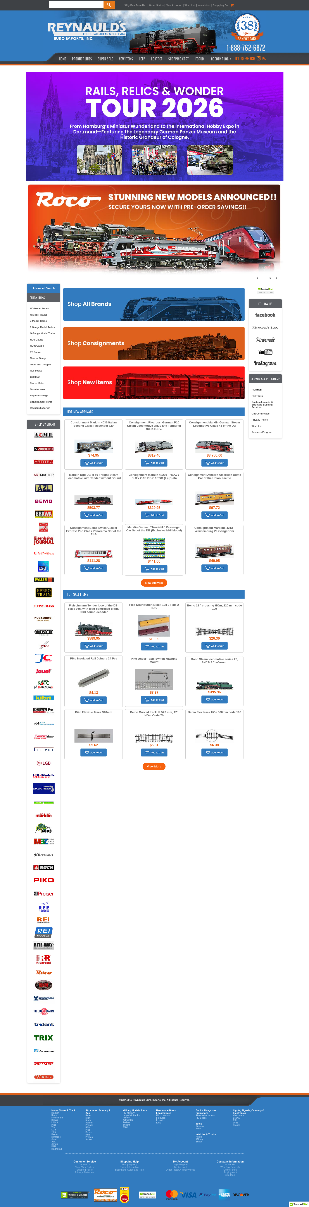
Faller (88, 1115)
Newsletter (204, 5)
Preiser (89, 1125)
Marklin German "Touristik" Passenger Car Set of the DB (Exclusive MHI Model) (154, 529)
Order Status (156, 5)
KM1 (54, 1146)
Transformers (37, 389)
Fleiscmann (58, 1117)
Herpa (199, 1137)
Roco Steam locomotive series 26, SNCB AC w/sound (214, 660)
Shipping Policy (84, 1169)
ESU (235, 1120)
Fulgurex (160, 1118)
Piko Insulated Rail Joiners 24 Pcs (93, 658)
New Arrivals (154, 582)
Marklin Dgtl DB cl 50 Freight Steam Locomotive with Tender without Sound (94, 476)
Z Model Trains (38, 321)
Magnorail (57, 1149)
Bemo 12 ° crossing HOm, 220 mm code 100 (214, 607)
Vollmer (89, 1122)
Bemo (55, 1134)
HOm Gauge (37, 345)
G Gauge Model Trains (42, 333)
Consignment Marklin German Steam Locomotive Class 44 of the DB (214, 424)
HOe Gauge (36, 339)
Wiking (199, 1139)
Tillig (54, 1132)
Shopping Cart (224, 5)
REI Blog (257, 389)
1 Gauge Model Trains (42, 327)
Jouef (54, 1139)
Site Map (230, 1175)
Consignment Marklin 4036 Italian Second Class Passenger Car (94, 424)
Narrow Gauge (38, 358)
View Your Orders (84, 1167)
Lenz (235, 1122)
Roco (54, 1115)
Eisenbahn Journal (205, 1115)
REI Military (129, 1113)
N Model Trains (38, 314)
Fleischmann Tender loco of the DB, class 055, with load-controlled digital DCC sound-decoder (93, 609)
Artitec (88, 1139)
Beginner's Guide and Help (129, 1169)
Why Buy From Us (135, 5)
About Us (230, 1164)
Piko (54, 1125)
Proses (89, 1137)
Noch (88, 1120)
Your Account (174, 5)
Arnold (55, 1144)
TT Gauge (35, 352)
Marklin (55, 1113)
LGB (54, 1129)
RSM (87, 1127)
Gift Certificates (260, 413)
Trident (126, 1125)
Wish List (190, 5)
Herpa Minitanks (131, 1115)
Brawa (55, 1120)
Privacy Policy (260, 419)
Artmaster (128, 1120)
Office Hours (230, 1169)
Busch (88, 1132)
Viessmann (239, 1115)
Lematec (160, 1120)
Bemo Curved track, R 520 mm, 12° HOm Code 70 (154, 714)
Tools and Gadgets (40, 364)
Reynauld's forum (40, 408)
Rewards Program (262, 432)
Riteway (200, 1126)
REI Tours (257, 396)
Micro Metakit (163, 1115)
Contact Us (84, 1164)
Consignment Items (41, 402)
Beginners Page (39, 395)
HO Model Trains (39, 308)
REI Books (36, 370)
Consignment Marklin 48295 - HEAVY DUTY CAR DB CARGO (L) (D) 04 (154, 476)
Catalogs (35, 377)
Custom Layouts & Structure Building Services (262, 405)
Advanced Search (44, 288)
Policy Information (129, 1167)
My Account (180, 1167)
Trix (53, 1127)
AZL (54, 1141)
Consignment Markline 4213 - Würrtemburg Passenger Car (214, 529)
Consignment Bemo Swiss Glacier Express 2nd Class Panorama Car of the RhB (93, 531)
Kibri (87, 1118)
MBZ (87, 1134)
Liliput (55, 1122)
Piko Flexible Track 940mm (93, 712)
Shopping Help (129, 1164)
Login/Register (180, 1164)
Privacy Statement (84, 1172)
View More (154, 766)
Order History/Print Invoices (180, 1169)
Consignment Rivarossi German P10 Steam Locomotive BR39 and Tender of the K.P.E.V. (154, 426)
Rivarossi (56, 1137)
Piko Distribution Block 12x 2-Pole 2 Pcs (154, 606)
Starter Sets (36, 383)
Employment (230, 1172)
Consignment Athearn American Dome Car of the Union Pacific (214, 476)
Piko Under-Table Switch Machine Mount (154, 660)
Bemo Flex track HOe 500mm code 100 (214, 712)
